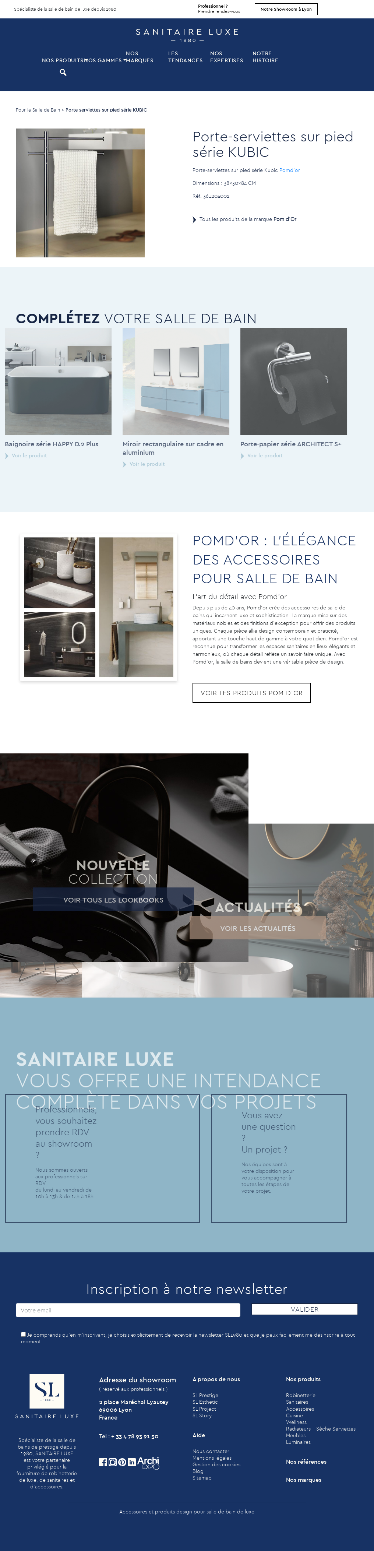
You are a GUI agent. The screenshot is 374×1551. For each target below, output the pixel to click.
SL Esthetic (205, 1402)
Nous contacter (211, 1451)
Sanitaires (297, 1402)
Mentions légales (212, 1458)
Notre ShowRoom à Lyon (286, 9)
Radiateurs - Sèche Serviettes (321, 1428)
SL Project (204, 1409)
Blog (198, 1471)
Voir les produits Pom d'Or (252, 693)
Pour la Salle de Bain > (40, 110)
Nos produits (62, 60)
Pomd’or (289, 170)
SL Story (202, 1415)
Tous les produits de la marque (248, 219)
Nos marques (139, 57)
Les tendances (185, 57)
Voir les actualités (240, 928)
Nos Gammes (103, 60)
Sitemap (202, 1477)
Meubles (296, 1435)
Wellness (296, 1422)
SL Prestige (205, 1395)
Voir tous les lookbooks (96, 899)
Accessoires (300, 1409)
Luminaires (298, 1442)
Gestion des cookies (216, 1464)
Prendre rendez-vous (219, 7)
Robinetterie (300, 1395)
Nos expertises (226, 57)
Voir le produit (126, 464)
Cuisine (294, 1415)
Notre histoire (266, 57)
